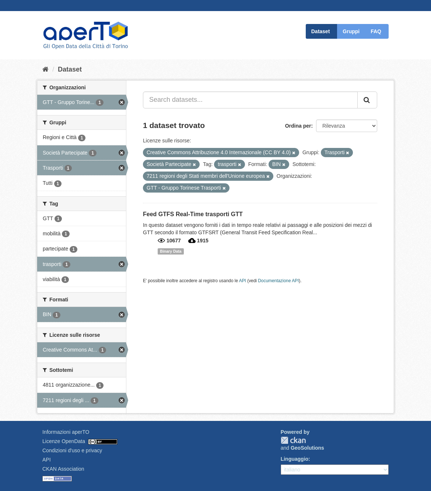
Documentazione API (278, 280)
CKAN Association (63, 469)
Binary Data (170, 251)
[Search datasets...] (250, 99)
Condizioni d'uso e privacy (72, 450)
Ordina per (298, 126)
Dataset (320, 31)
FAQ (376, 31)
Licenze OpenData (63, 441)
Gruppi (351, 31)
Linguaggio (294, 459)
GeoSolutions (307, 448)
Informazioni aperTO (65, 432)
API (242, 280)
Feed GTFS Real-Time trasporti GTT (193, 214)
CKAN (293, 440)
